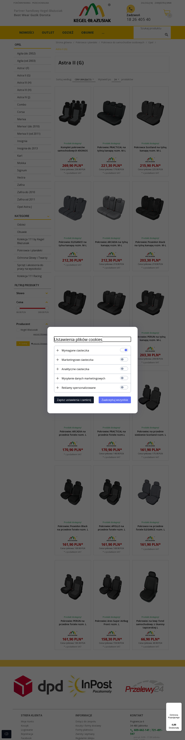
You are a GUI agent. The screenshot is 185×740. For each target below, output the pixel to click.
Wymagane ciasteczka (75, 350)
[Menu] (180, 705)
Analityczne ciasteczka (75, 369)
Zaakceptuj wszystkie (115, 400)
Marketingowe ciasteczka (77, 359)
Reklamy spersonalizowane (79, 387)
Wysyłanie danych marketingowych (83, 378)
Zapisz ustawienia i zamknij (74, 400)
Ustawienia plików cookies (78, 339)
